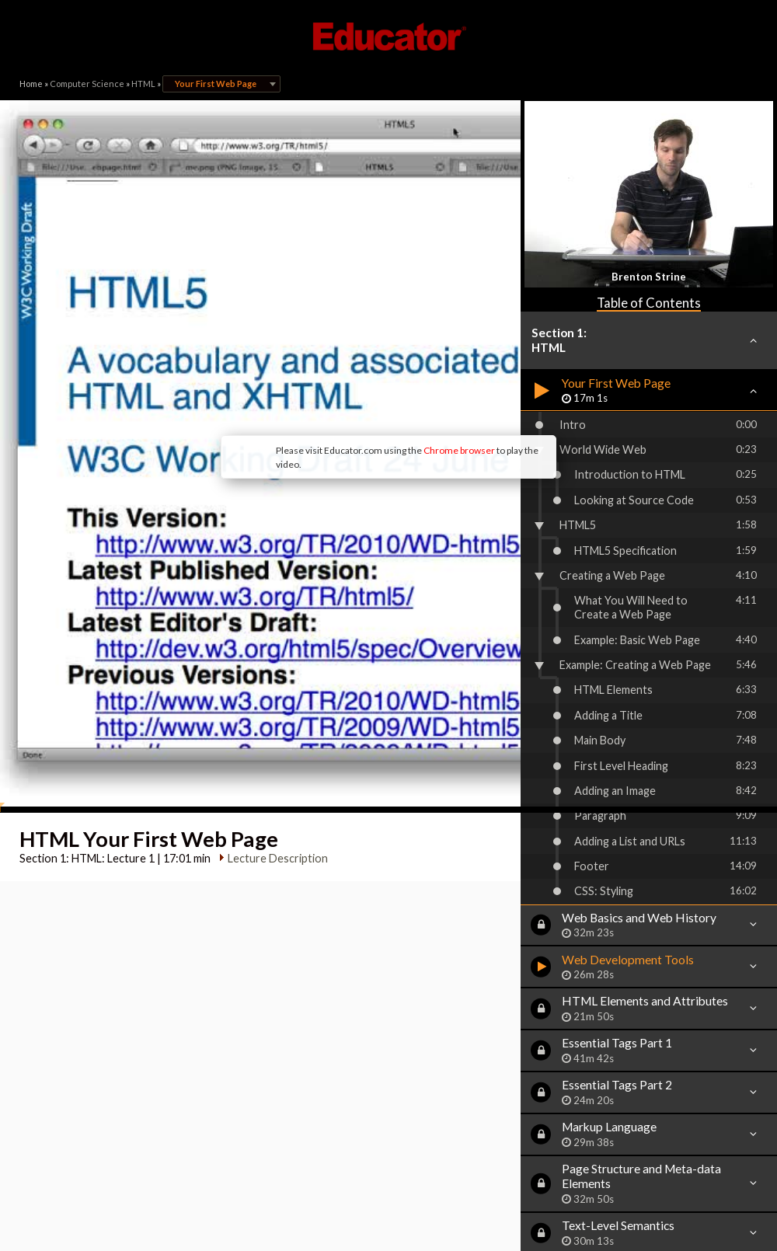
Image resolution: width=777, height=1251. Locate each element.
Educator (388, 36)
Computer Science (87, 83)
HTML (143, 83)
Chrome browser (331, 334)
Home (31, 83)
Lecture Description (271, 646)
